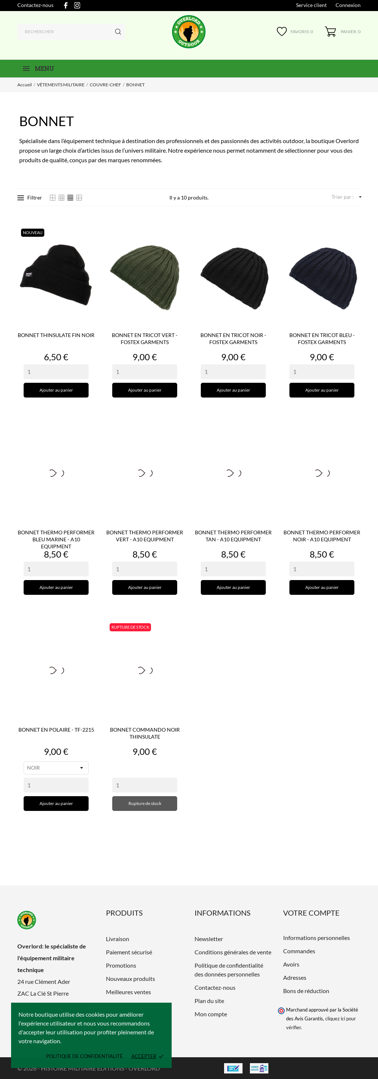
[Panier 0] (343, 32)
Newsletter (209, 938)
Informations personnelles (316, 937)
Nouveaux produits (130, 978)
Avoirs (291, 964)
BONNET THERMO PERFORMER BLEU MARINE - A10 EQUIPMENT (56, 539)
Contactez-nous (35, 5)
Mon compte (211, 1013)
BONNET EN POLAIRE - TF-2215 (56, 729)
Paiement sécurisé (129, 951)
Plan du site (209, 1000)
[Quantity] (56, 371)
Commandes (299, 950)
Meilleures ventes (128, 991)
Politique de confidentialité (84, 1056)
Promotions (121, 965)
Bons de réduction (306, 990)
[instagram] (77, 5)
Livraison (117, 938)
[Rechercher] (71, 32)
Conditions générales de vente (233, 951)
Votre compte (311, 912)
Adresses (294, 977)
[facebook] (66, 5)
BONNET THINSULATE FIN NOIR (56, 335)
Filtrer (29, 197)
